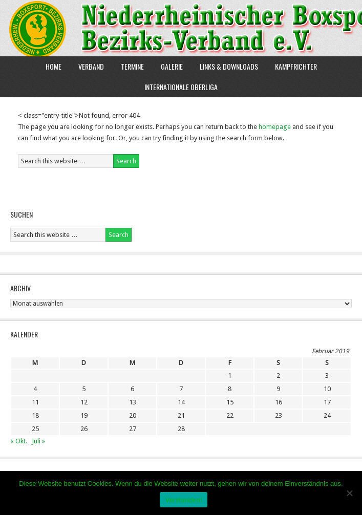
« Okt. (18, 441)
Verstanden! (183, 500)
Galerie (172, 66)
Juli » (38, 441)
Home (53, 66)
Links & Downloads (229, 66)
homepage (275, 127)
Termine (132, 66)
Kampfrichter (292, 66)
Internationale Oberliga (181, 86)
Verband (87, 66)
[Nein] (349, 493)
